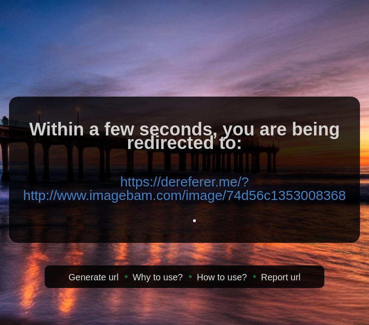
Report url (280, 277)
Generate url (94, 277)
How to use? (222, 277)
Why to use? (158, 277)
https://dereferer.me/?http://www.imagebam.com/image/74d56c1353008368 (184, 188)
